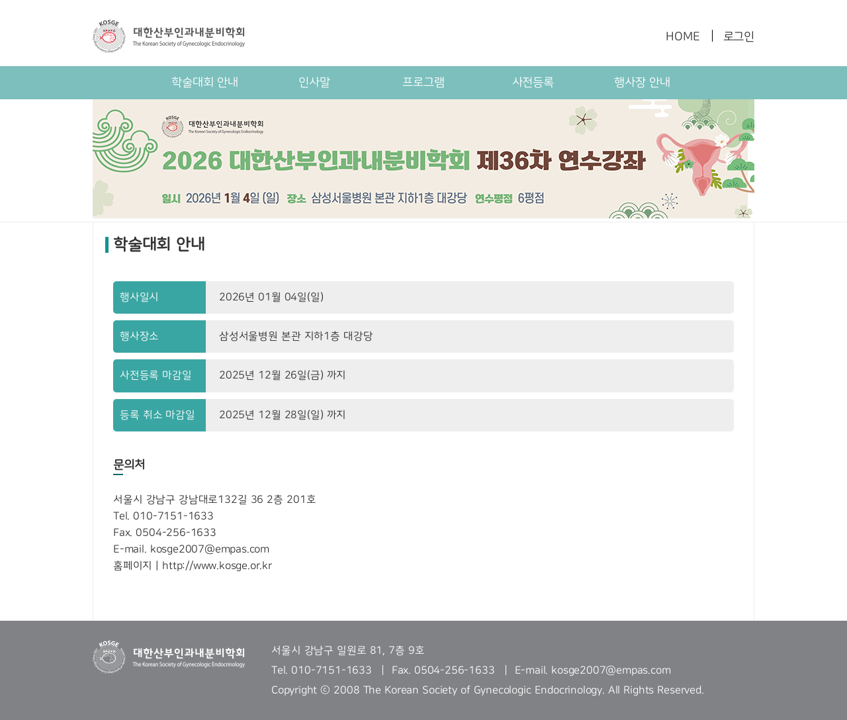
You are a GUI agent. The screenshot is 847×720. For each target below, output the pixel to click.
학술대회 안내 (204, 82)
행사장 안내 (642, 82)
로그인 (738, 37)
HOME (682, 37)
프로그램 (423, 82)
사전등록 (533, 82)
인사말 (314, 82)
